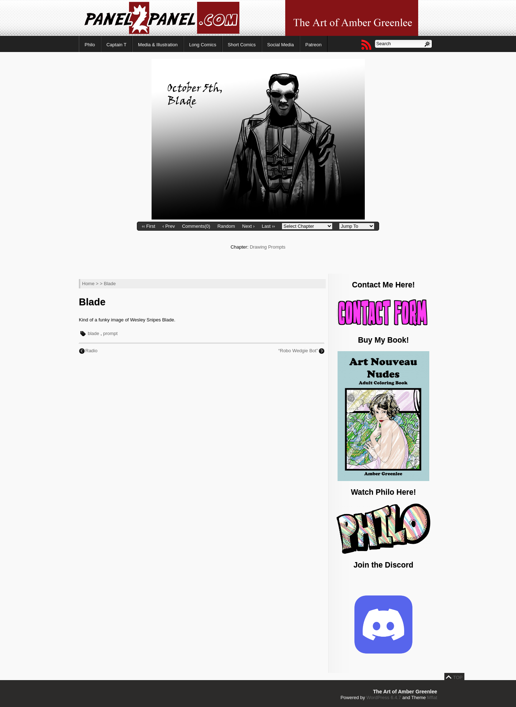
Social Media (280, 44)
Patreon (313, 44)
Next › (248, 226)
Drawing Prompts (268, 247)
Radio (91, 350)
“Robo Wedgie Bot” (298, 350)
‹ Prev (168, 226)
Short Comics (242, 44)
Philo (90, 44)
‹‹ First (149, 226)
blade (93, 333)
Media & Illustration (158, 44)
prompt (110, 333)
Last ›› (268, 226)
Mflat (432, 697)
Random (226, 226)
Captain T (116, 44)
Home (88, 283)
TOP (458, 677)
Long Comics (202, 44)
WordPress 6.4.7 (383, 697)
